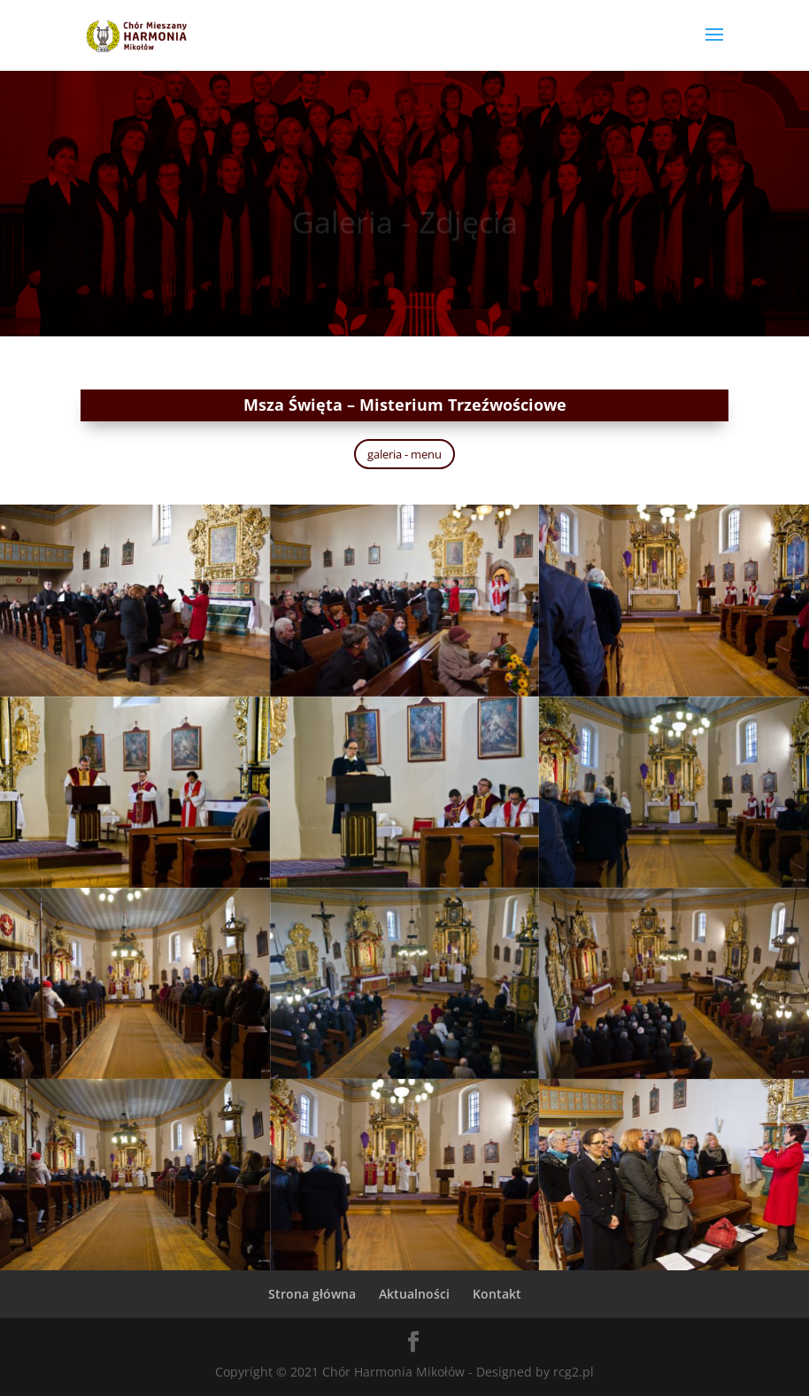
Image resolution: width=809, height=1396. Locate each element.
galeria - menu (404, 454)
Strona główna (312, 1293)
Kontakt (497, 1293)
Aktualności (414, 1293)
